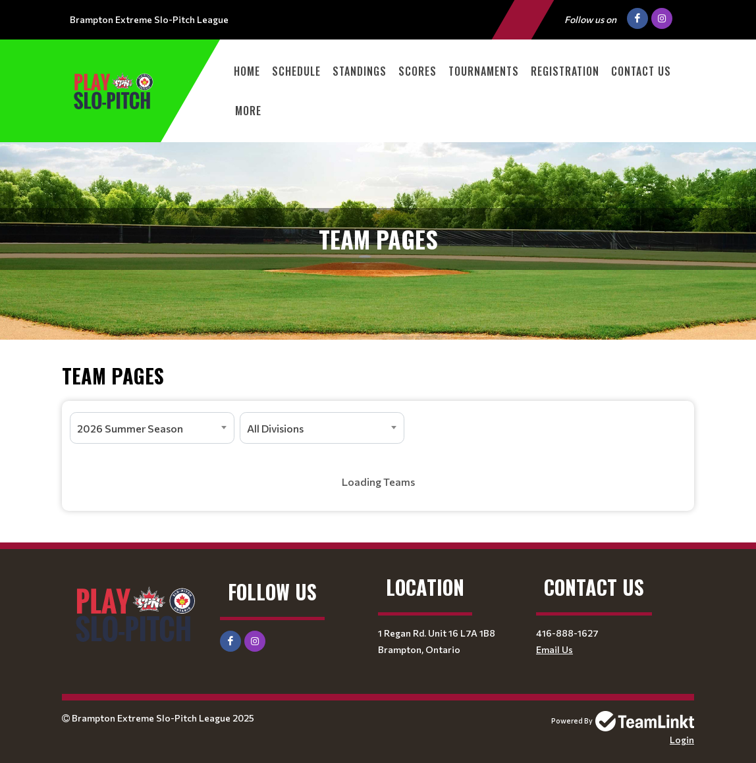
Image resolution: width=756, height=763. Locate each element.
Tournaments (483, 71)
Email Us (554, 649)
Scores (417, 71)
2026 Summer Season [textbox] (130, 428)
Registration (565, 71)
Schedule (296, 71)
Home (247, 71)
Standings (360, 71)
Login (682, 739)
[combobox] (152, 428)
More (248, 110)
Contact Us (641, 71)
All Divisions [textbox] (275, 428)
